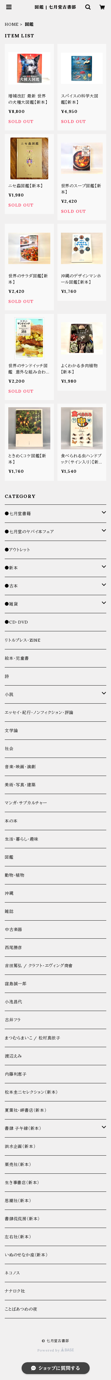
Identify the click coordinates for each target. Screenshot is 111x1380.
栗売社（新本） (18, 1164)
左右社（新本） (18, 1237)
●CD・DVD (16, 622)
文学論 (11, 730)
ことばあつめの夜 (21, 1309)
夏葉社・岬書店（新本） (26, 1110)
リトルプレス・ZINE (23, 640)
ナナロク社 (15, 1291)
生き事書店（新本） (22, 1182)
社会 (9, 748)
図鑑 (9, 857)
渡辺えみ (13, 1056)
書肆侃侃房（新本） (22, 1218)
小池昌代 (13, 1001)
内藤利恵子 (16, 1074)
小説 (9, 694)
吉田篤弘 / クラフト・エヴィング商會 (39, 965)
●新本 (11, 568)
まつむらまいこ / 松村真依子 (32, 1038)
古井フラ (13, 1020)
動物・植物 (15, 875)
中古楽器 (13, 929)
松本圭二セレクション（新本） (31, 1092)
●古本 (11, 586)
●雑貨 (11, 604)
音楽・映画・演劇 (20, 766)
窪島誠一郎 (16, 983)
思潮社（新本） (18, 1200)
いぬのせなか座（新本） (26, 1255)
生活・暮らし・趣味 (21, 839)
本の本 (11, 821)
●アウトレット (17, 549)
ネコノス (12, 1273)
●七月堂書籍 (18, 513)
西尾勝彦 (13, 947)
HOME (12, 24)
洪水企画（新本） (20, 1146)
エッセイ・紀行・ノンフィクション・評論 (39, 712)
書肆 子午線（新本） (23, 1128)
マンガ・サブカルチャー (26, 803)
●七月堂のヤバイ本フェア (29, 531)
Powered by (55, 1350)
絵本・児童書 (17, 658)
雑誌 (9, 911)
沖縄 (9, 893)
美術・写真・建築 (20, 785)
